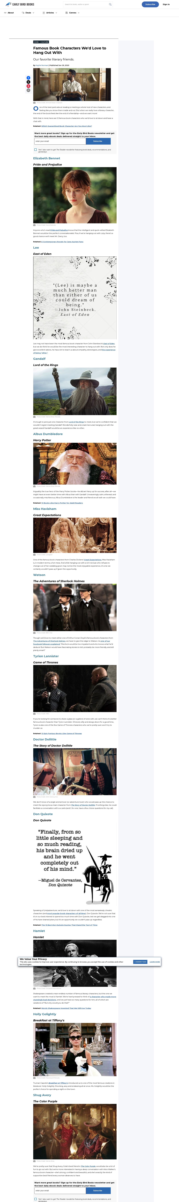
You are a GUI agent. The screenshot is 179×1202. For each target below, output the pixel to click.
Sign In (166, 4)
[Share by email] (28, 90)
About (9, 13)
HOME (36, 42)
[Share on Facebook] (28, 78)
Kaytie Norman (42, 65)
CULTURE (44, 42)
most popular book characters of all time (66, 913)
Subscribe (150, 4)
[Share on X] (28, 82)
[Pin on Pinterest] (28, 86)
